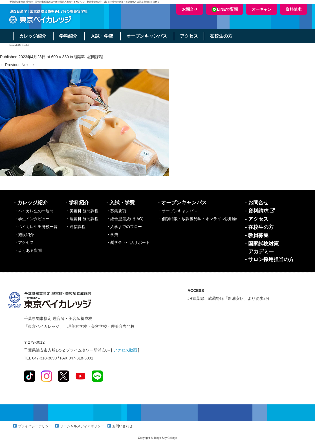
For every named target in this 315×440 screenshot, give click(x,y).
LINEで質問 (225, 9)
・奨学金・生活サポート (128, 242)
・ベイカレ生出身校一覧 (36, 226)
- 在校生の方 (259, 227)
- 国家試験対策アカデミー (262, 247)
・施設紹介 (24, 234)
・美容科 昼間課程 (82, 211)
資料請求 (293, 9)
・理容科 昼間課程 (82, 218)
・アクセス (24, 242)
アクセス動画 (125, 350)
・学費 (112, 234)
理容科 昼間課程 (88, 57)
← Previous (10, 64)
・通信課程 (75, 226)
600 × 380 (60, 57)
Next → (28, 64)
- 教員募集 (256, 235)
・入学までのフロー (124, 226)
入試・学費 (102, 36)
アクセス (189, 36)
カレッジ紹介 (32, 36)
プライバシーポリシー (35, 426)
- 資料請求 (260, 211)
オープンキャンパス (147, 36)
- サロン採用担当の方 (269, 259)
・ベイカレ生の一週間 (34, 211)
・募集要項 (116, 211)
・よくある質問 (28, 250)
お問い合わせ (122, 426)
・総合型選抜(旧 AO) (124, 218)
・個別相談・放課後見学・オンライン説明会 (197, 218)
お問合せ (190, 9)
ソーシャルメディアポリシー (82, 426)
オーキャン (262, 9)
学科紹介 (69, 36)
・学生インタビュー (32, 218)
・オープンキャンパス (177, 211)
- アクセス (256, 219)
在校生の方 (221, 36)
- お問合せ (256, 202)
